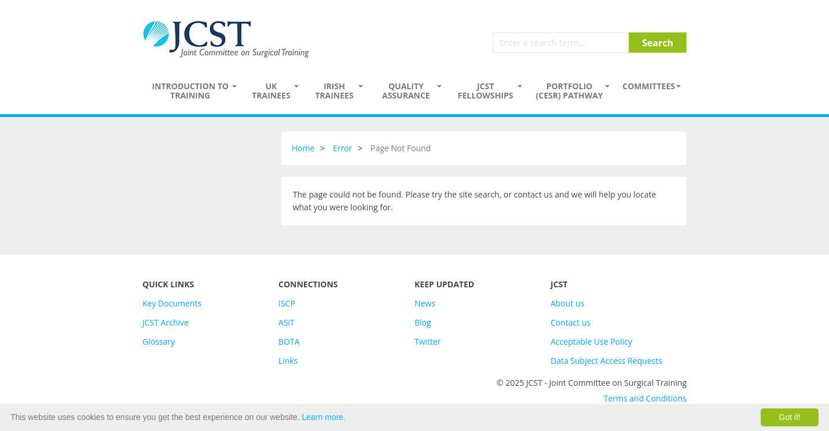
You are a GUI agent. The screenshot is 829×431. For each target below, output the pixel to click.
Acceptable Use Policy (591, 341)
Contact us (570, 322)
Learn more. (324, 417)
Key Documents (171, 303)
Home (303, 148)
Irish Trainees (334, 91)
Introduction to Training (190, 91)
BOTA (289, 341)
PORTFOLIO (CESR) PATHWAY (569, 91)
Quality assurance (406, 91)
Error (342, 148)
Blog (422, 322)
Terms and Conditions (645, 398)
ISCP (286, 303)
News (424, 303)
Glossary (158, 341)
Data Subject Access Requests (606, 360)
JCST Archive (165, 322)
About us (567, 303)
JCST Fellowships (485, 91)
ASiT (286, 322)
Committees (648, 86)
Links (288, 360)
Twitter (427, 341)
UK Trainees (271, 91)
